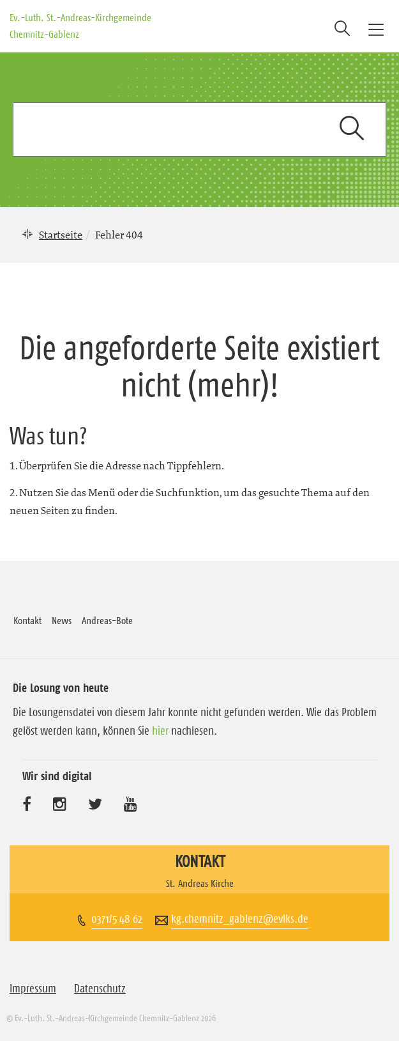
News (62, 620)
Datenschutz (100, 989)
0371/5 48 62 (116, 919)
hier (160, 731)
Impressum (33, 989)
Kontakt (27, 620)
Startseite (60, 235)
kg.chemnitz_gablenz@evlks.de (239, 919)
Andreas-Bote (107, 620)
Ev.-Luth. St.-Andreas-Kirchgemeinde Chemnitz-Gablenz (80, 25)
